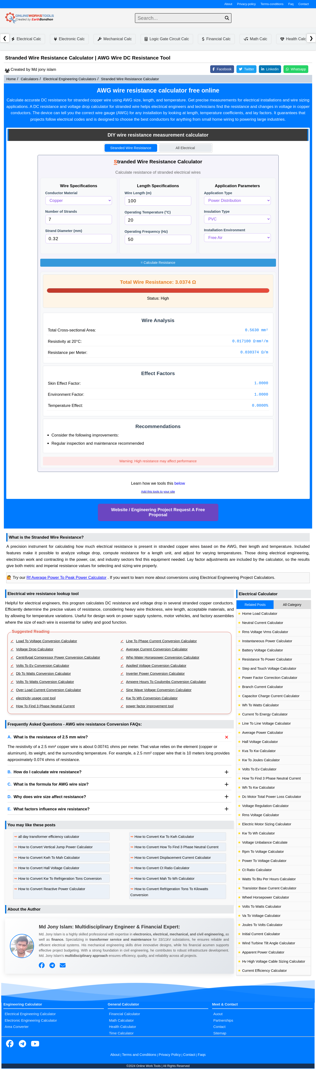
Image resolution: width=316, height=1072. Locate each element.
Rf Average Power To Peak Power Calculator (67, 577)
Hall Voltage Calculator (260, 742)
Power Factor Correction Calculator (269, 678)
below (179, 483)
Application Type (218, 193)
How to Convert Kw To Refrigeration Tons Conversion (60, 878)
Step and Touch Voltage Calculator (269, 668)
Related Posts (255, 605)
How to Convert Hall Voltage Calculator (48, 868)
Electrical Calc (26, 39)
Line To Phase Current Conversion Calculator (161, 641)
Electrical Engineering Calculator (30, 1014)
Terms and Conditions (139, 1055)
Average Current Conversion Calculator (157, 649)
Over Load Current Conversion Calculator (48, 690)
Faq (291, 4)
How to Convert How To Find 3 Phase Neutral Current (176, 847)
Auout (217, 1014)
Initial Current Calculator (261, 934)
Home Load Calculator (259, 613)
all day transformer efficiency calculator (48, 837)
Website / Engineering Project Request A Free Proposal (158, 512)
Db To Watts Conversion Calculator (43, 673)
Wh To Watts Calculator (260, 705)
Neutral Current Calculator (262, 623)
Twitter (246, 69)
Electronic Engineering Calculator (31, 1020)
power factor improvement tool (150, 706)
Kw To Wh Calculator (258, 833)
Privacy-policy (246, 4)
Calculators (29, 79)
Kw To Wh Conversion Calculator (152, 698)
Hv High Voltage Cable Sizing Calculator (273, 961)
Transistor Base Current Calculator (269, 888)
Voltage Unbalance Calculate (264, 842)
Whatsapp (296, 69)
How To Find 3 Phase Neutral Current (45, 706)
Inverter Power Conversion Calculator (155, 673)
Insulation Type (216, 211)
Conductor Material (61, 193)
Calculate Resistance (158, 263)
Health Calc (293, 39)
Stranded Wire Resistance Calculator (130, 79)
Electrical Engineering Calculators (69, 79)
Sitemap (219, 1033)
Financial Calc (216, 39)
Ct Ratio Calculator (257, 870)
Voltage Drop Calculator (35, 649)
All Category (292, 605)
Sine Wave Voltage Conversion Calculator (159, 690)
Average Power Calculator (262, 733)
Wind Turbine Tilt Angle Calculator (268, 943)
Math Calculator (121, 1020)
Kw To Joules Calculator (261, 760)
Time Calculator (121, 1033)
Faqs (202, 1055)
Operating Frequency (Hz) (146, 231)
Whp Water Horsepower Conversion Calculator (162, 657)
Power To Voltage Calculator (264, 861)
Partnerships (223, 1020)
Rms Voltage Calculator (260, 815)
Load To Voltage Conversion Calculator (46, 641)
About (228, 4)
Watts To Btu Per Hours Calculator (269, 879)
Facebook (222, 69)
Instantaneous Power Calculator (267, 641)
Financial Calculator (124, 1014)
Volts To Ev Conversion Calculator (42, 666)
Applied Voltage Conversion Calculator (156, 666)
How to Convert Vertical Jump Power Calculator (55, 847)
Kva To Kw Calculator (259, 751)
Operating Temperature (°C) (148, 212)
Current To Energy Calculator (265, 714)
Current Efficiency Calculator (264, 971)
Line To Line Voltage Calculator (266, 723)
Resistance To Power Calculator (267, 659)
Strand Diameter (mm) (63, 231)
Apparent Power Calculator (263, 952)
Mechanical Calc (115, 39)
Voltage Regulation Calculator (265, 806)
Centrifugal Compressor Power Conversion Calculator (58, 657)
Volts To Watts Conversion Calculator (45, 682)
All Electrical (185, 148)
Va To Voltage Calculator (261, 916)
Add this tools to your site (158, 491)
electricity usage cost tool (36, 698)
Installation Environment (224, 230)
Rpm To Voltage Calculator (263, 852)
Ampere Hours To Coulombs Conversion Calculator (166, 682)
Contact (303, 4)
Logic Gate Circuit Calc (167, 39)
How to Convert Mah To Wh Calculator (164, 878)
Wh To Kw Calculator (258, 787)
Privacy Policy (170, 1055)
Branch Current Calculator (262, 687)
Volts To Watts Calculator (261, 906)
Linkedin (270, 69)
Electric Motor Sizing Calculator (266, 824)
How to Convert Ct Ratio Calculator (161, 868)
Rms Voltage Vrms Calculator (265, 632)
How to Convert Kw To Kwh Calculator (164, 837)
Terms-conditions (272, 4)
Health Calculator (122, 1027)
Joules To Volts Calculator (262, 925)
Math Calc (255, 39)
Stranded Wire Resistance (130, 148)
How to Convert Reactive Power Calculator (51, 889)
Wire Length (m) (138, 193)
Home (11, 79)
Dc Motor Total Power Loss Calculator (271, 797)
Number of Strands (61, 211)
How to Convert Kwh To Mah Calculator (49, 858)
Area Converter (16, 1027)
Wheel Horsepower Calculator (265, 897)
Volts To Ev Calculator (259, 769)
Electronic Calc (69, 39)
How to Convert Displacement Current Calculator (172, 858)
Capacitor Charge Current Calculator (270, 696)
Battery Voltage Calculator (262, 650)
